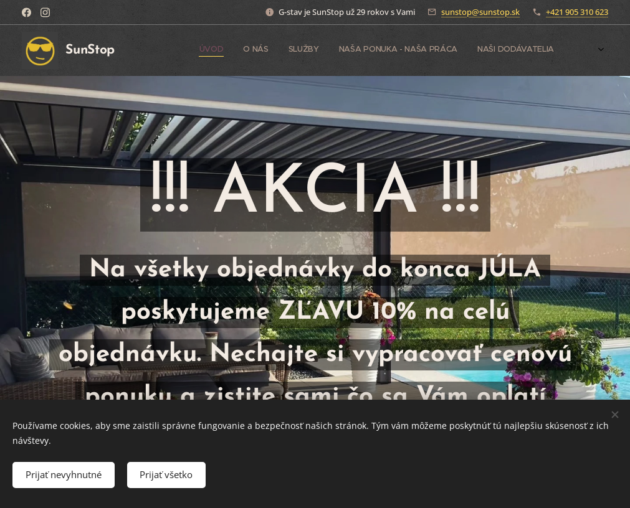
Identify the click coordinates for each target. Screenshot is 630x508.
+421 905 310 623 (577, 11)
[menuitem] (492, 50)
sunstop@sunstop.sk (480, 11)
